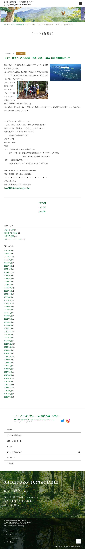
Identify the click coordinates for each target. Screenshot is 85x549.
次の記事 (42, 212)
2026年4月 (8, 250)
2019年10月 (8, 347)
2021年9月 (8, 322)
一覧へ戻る (43, 207)
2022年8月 (8, 310)
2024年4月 (8, 278)
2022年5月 (8, 316)
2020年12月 (8, 331)
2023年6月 (8, 291)
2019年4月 (8, 350)
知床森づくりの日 (10, 233)
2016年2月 (8, 384)
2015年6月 (8, 394)
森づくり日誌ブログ (14, 452)
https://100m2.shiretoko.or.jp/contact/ (17, 188)
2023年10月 (8, 288)
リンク (9, 446)
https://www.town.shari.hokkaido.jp (14, 526)
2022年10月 (8, 303)
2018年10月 (8, 356)
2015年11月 (8, 387)
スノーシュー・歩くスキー (13, 239)
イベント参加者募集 (17, 24)
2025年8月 (8, 260)
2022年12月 (8, 300)
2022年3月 (8, 319)
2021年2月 (8, 328)
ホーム (6, 24)
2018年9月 (8, 359)
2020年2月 (8, 341)
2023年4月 (8, 294)
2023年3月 (8, 297)
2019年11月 (8, 344)
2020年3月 (8, 338)
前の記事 (42, 203)
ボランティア (21, 53)
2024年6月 (8, 275)
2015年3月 (8, 397)
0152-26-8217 (12, 524)
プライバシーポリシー (13, 538)
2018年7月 (8, 363)
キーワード (11, 458)
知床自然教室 (9, 236)
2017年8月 (8, 372)
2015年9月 (8, 391)
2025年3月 (8, 269)
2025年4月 (8, 266)
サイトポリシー (10, 535)
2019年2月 (8, 353)
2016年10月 (8, 378)
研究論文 (10, 463)
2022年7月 (8, 313)
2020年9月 (8, 334)
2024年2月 (8, 285)
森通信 (9, 430)
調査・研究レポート (14, 441)
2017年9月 (8, 369)
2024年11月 (8, 272)
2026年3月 (8, 253)
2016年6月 (8, 381)
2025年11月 (8, 257)
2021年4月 (8, 325)
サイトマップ (10, 531)
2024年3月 (8, 281)
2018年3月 (8, 366)
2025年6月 (8, 263)
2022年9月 (8, 306)
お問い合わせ (10, 542)
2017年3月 (8, 375)
